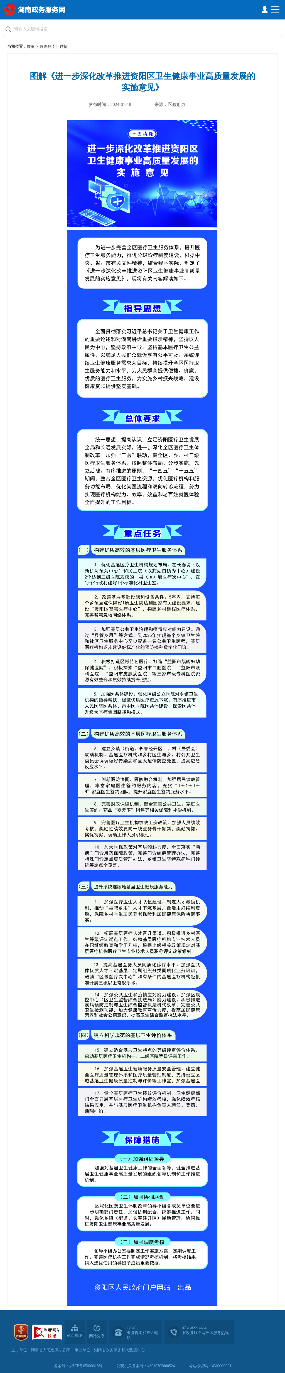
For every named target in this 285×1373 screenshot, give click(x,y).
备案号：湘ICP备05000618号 (78, 1366)
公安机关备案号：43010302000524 (145, 1366)
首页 (31, 47)
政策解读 (47, 47)
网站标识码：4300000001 (209, 1366)
